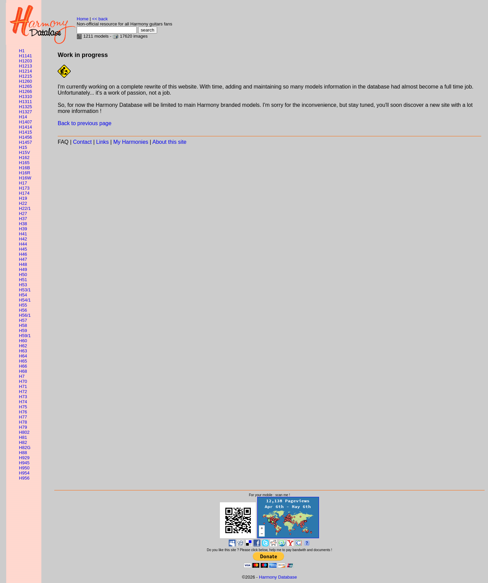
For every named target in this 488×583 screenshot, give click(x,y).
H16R (24, 172)
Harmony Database (278, 577)
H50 (23, 274)
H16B (24, 167)
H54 (23, 294)
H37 (23, 218)
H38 (23, 223)
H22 (23, 203)
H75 (23, 406)
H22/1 (25, 208)
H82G (25, 447)
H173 (24, 188)
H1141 (25, 55)
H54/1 (25, 300)
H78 (23, 422)
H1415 (25, 132)
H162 (24, 157)
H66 (23, 366)
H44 (23, 244)
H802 (24, 432)
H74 (23, 401)
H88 (23, 452)
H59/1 (25, 335)
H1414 (25, 127)
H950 (24, 467)
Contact (82, 142)
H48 (23, 264)
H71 (23, 386)
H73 (23, 396)
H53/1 (25, 289)
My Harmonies (130, 142)
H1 (22, 50)
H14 (23, 116)
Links (102, 142)
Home (83, 18)
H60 (23, 340)
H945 (24, 462)
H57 (23, 320)
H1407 (25, 121)
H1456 (25, 137)
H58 (23, 325)
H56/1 (25, 315)
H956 (24, 478)
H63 (23, 350)
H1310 (25, 96)
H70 (23, 381)
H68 (23, 371)
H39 (23, 228)
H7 (22, 376)
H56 (23, 310)
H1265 (25, 86)
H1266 (25, 91)
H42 (23, 238)
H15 (23, 147)
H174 (24, 193)
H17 (23, 183)
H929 (24, 457)
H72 (23, 391)
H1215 (25, 76)
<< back (100, 18)
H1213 (25, 66)
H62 (23, 345)
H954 (24, 472)
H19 (23, 198)
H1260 (25, 81)
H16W (25, 177)
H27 (23, 213)
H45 (23, 249)
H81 (23, 437)
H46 (23, 254)
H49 (23, 269)
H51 (23, 279)
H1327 (25, 111)
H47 (23, 259)
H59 (23, 330)
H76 (23, 411)
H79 (23, 427)
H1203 (25, 60)
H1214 (25, 71)
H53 (23, 284)
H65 (23, 361)
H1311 (25, 101)
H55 (23, 305)
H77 (23, 417)
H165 (24, 162)
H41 (23, 233)
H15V (24, 152)
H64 (23, 355)
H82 (23, 442)
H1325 (25, 106)
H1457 (25, 142)
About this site (169, 142)
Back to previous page (84, 123)
